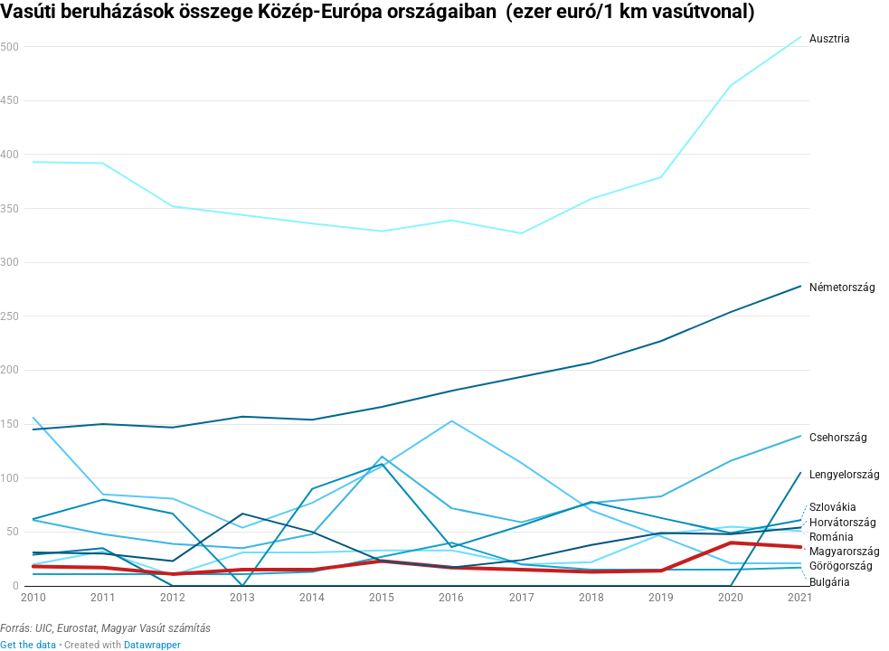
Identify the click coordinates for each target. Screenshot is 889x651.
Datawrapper (152, 645)
